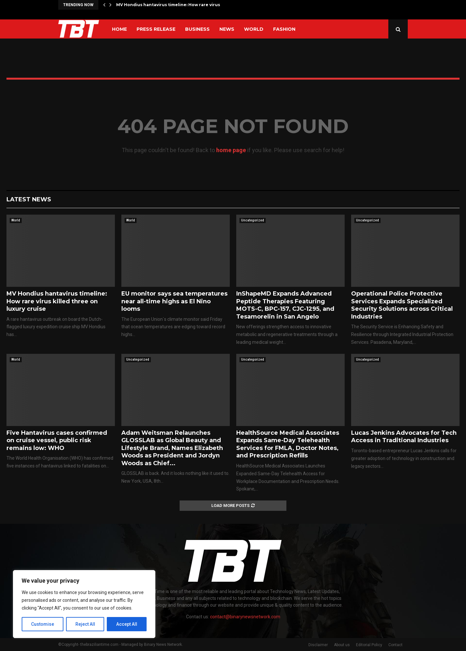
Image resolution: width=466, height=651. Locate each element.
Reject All (85, 624)
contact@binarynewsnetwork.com (245, 616)
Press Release (156, 29)
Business (197, 29)
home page (231, 150)
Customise (42, 624)
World (253, 29)
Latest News (28, 199)
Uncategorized (252, 220)
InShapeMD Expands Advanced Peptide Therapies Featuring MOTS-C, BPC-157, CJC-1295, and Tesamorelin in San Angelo (285, 305)
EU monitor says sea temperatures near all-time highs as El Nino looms (174, 301)
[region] (84, 604)
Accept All (126, 624)
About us (342, 645)
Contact (395, 645)
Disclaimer (318, 645)
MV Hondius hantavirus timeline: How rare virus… (169, 4)
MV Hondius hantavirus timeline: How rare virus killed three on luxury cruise (56, 301)
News (226, 29)
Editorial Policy (369, 645)
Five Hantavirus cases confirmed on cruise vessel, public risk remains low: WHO (56, 440)
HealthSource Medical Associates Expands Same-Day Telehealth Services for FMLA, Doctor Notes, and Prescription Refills (287, 444)
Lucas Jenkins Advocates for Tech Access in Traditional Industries (404, 436)
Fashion (284, 29)
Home (119, 29)
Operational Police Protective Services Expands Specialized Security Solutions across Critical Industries (402, 305)
